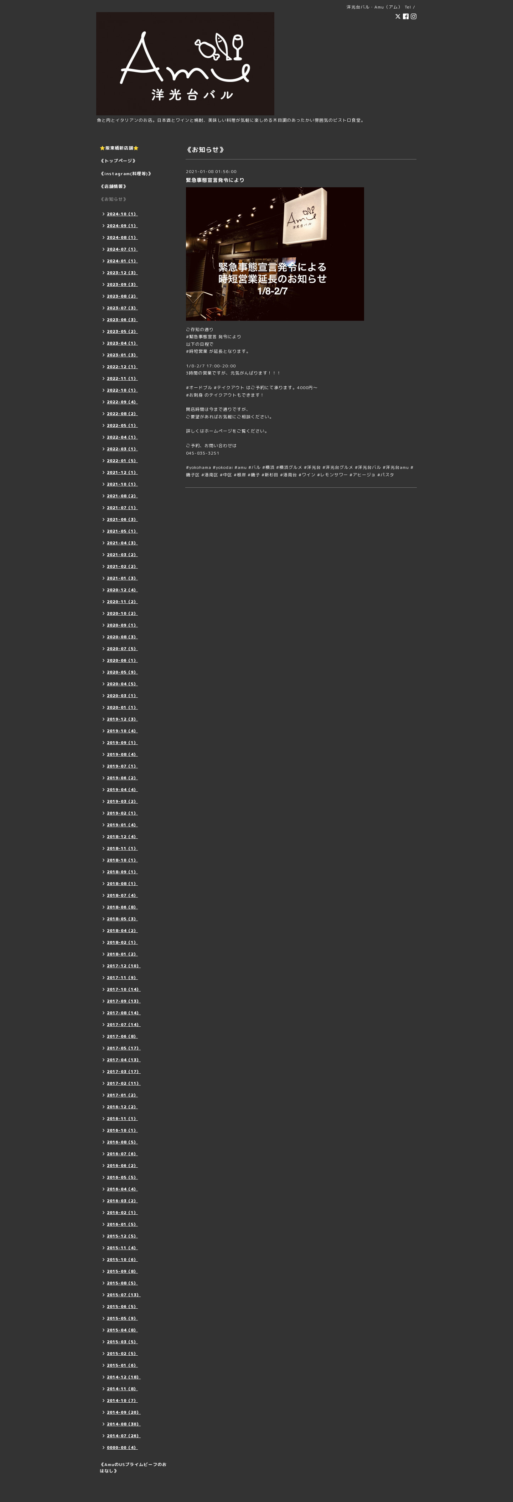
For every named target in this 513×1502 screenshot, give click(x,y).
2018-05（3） (122, 919)
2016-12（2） (122, 1107)
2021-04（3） (122, 543)
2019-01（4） (122, 825)
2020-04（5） (122, 684)
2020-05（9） (122, 672)
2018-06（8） (122, 907)
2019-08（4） (122, 754)
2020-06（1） (122, 660)
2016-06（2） (122, 1165)
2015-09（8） (122, 1271)
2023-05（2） (122, 331)
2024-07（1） (122, 249)
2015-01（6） (122, 1365)
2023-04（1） (122, 343)
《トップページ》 (118, 161)
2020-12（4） (122, 590)
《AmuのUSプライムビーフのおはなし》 (133, 1467)
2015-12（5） (122, 1236)
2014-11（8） (122, 1389)
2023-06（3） (122, 320)
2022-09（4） (122, 402)
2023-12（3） (122, 273)
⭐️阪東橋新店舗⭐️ (119, 148)
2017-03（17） (124, 1071)
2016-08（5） (122, 1142)
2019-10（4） (122, 731)
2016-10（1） (122, 1130)
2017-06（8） (122, 1036)
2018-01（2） (122, 954)
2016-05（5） (122, 1177)
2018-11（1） (122, 848)
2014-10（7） (122, 1400)
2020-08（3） (122, 637)
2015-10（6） (122, 1259)
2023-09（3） (122, 284)
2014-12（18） (124, 1377)
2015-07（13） (124, 1295)
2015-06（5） (122, 1306)
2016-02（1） (122, 1212)
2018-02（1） (122, 942)
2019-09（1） (122, 742)
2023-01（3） (122, 355)
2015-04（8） (122, 1330)
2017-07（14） (124, 1024)
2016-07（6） (122, 1154)
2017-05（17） (124, 1048)
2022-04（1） (122, 437)
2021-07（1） (122, 508)
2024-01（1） (122, 261)
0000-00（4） (122, 1447)
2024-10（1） (122, 214)
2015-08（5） (122, 1283)
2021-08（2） (122, 496)
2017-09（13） (124, 1001)
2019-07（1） (122, 766)
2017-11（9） (122, 977)
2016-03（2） (122, 1201)
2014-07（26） (124, 1436)
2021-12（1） (122, 472)
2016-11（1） (122, 1118)
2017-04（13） (124, 1060)
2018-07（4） (122, 895)
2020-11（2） (122, 602)
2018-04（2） (122, 930)
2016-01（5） (122, 1224)
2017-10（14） (124, 989)
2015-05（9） (122, 1318)
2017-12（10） (124, 966)
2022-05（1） (122, 425)
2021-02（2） (122, 566)
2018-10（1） (122, 860)
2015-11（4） (122, 1248)
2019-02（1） (122, 813)
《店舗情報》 (114, 186)
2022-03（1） (122, 449)
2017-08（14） (124, 1013)
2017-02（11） (124, 1083)
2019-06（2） (122, 778)
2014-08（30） (124, 1424)
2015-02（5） (122, 1353)
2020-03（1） (122, 695)
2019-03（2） (122, 801)
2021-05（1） (122, 531)
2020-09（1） (122, 625)
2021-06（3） (122, 519)
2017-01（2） (122, 1095)
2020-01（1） (122, 707)
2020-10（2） (122, 613)
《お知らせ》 (114, 199)
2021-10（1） (122, 484)
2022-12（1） (122, 367)
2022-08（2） (122, 414)
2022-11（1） (122, 378)
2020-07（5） (122, 648)
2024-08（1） (122, 237)
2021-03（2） (122, 555)
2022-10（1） (122, 390)
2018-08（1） (122, 883)
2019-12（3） (122, 719)
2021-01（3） (122, 578)
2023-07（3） (122, 308)
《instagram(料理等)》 (126, 174)
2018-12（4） (122, 836)
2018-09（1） (122, 872)
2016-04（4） (122, 1189)
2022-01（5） (122, 461)
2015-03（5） (122, 1342)
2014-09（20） (124, 1412)
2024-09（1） (122, 226)
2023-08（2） (122, 296)
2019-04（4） (122, 789)
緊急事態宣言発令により (215, 180)
